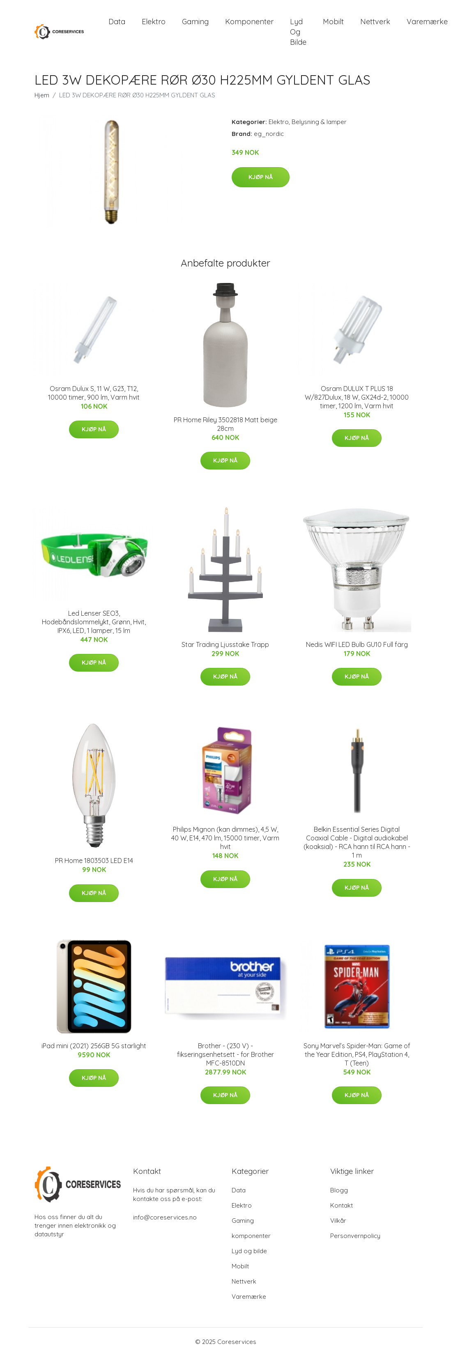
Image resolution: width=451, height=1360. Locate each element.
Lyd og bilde (298, 34)
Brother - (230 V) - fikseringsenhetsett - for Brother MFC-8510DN (225, 1058)
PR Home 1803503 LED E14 (94, 865)
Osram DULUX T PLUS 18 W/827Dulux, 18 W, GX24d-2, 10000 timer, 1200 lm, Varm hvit (357, 401)
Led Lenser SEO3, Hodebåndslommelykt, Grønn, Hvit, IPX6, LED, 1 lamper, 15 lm (94, 626)
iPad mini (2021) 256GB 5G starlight (93, 1050)
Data (116, 23)
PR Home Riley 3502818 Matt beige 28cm (225, 428)
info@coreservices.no (165, 1221)
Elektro (154, 23)
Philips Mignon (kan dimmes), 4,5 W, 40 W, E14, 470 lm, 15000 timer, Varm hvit (225, 842)
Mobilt (333, 23)
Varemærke (249, 1301)
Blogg (339, 1194)
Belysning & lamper (319, 126)
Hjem (42, 100)
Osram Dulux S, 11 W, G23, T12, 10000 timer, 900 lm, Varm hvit (94, 397)
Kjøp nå (261, 181)
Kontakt (341, 1209)
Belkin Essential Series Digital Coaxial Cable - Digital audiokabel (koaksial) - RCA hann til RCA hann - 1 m (357, 847)
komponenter (249, 23)
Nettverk (375, 23)
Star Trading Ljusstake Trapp (225, 648)
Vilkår (338, 1225)
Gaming (195, 23)
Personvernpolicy (355, 1240)
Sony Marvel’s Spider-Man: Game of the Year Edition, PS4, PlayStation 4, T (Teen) (357, 1058)
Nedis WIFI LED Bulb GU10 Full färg (357, 648)
